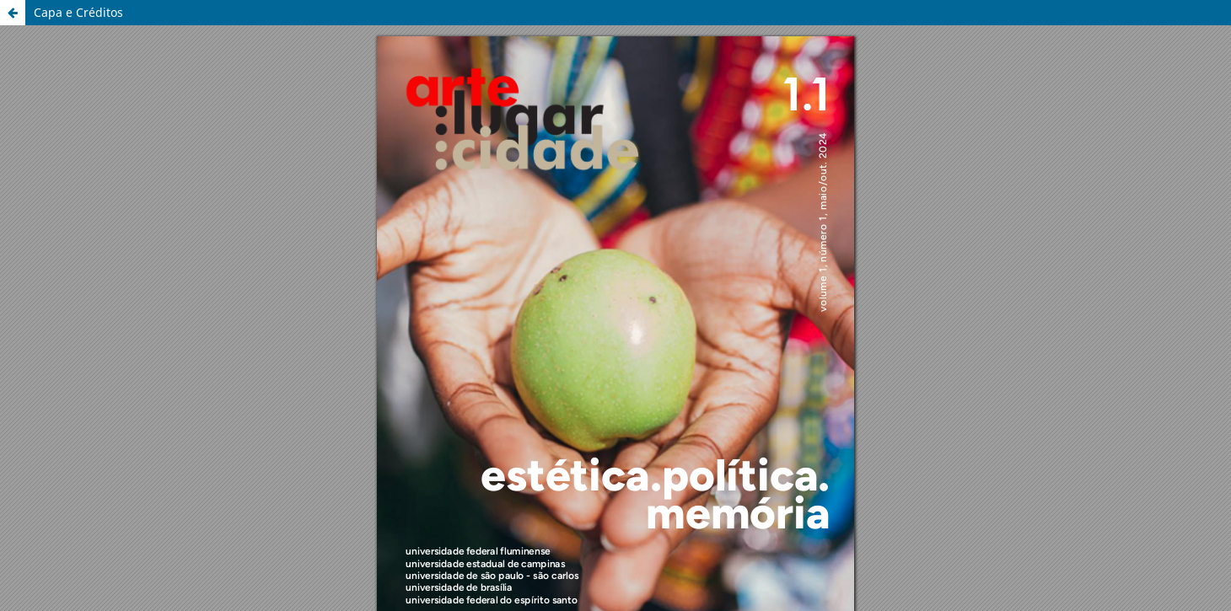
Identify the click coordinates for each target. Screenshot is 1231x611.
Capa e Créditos (78, 12)
